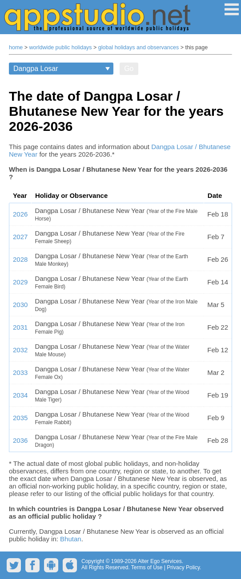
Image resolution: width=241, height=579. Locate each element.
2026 (20, 214)
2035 (20, 417)
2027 (20, 236)
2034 (20, 395)
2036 (20, 440)
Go (128, 68)
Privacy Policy (183, 567)
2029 (20, 282)
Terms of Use (147, 567)
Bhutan (70, 539)
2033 (20, 372)
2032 (20, 350)
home (16, 47)
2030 (20, 304)
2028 (20, 259)
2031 (20, 327)
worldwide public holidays (60, 47)
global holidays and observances (138, 47)
